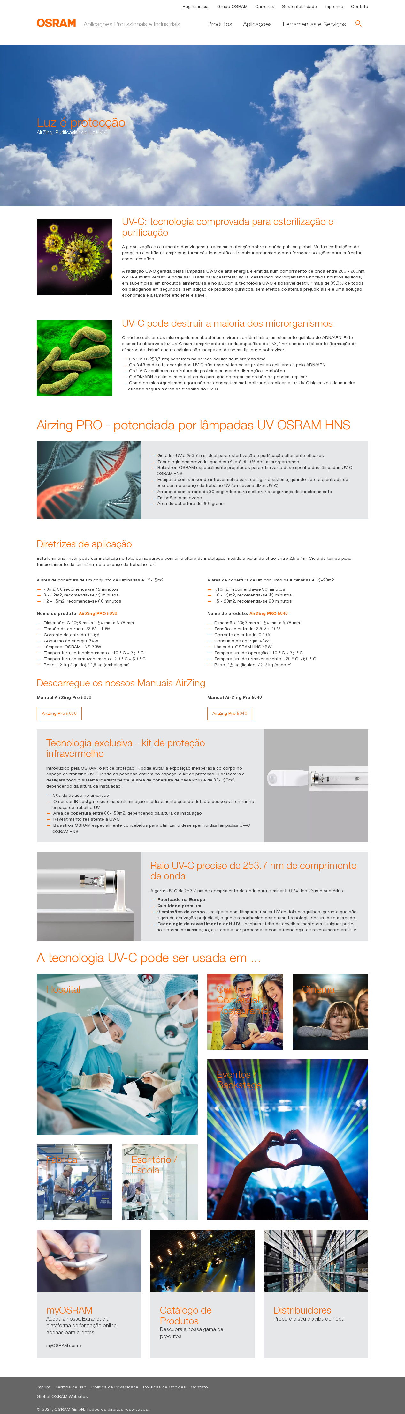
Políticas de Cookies (164, 1386)
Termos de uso (71, 1386)
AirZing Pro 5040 (229, 713)
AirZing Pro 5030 (59, 713)
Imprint (43, 1386)
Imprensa (334, 6)
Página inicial (196, 6)
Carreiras (264, 6)
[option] (89, 1294)
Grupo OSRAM (232, 6)
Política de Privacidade (114, 1386)
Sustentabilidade (299, 6)
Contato (359, 6)
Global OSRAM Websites (62, 1396)
